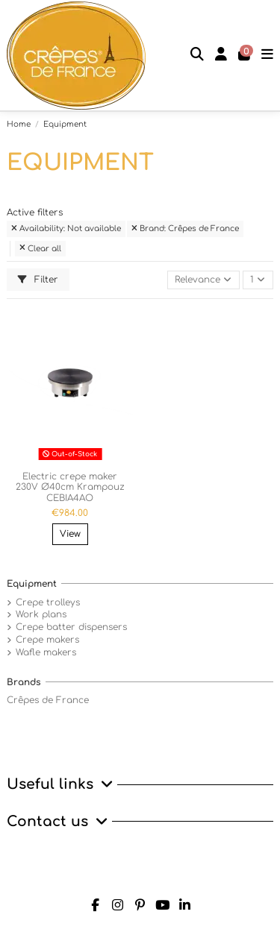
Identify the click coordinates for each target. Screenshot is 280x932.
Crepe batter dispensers (71, 627)
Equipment (32, 584)
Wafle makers (46, 652)
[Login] (221, 55)
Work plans (41, 614)
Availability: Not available (66, 228)
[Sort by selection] (203, 280)
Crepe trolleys (48, 602)
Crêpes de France (48, 700)
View (70, 534)
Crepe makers (47, 640)
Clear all (40, 249)
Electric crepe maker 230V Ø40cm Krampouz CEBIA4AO (70, 487)
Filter (38, 279)
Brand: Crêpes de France (185, 228)
